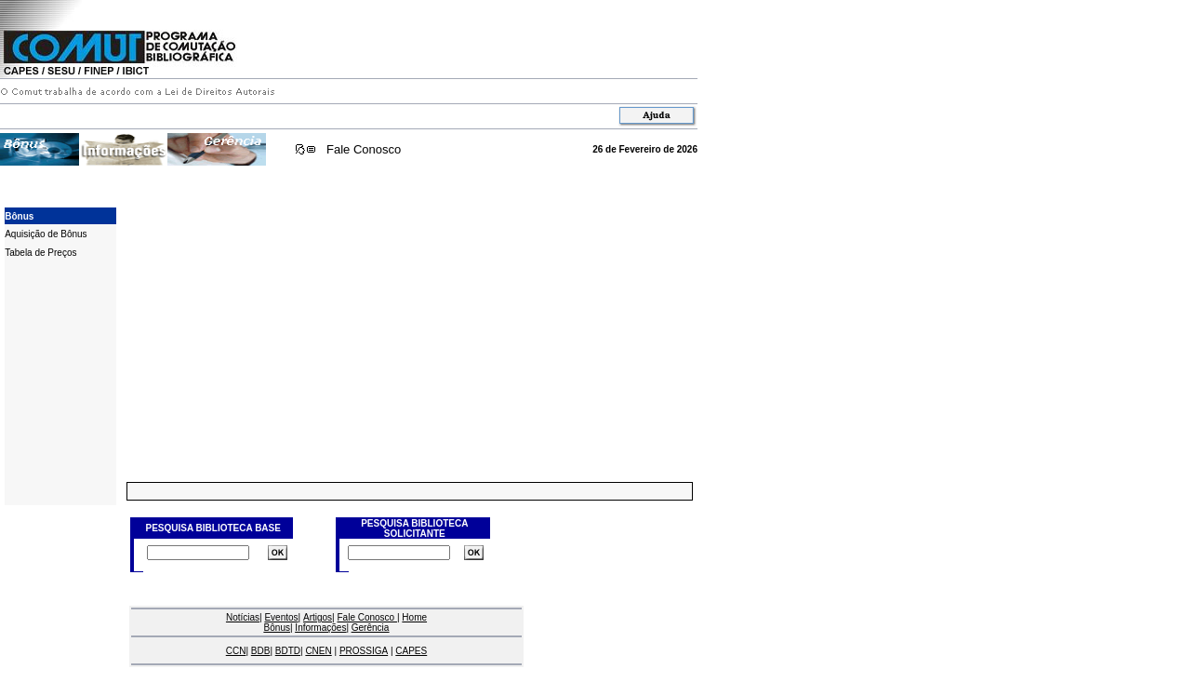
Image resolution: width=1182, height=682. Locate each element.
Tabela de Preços (40, 252)
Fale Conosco (363, 149)
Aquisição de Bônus (45, 234)
